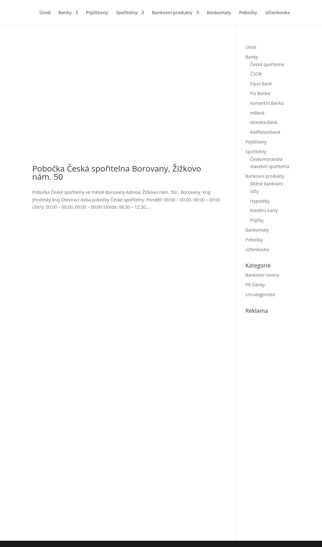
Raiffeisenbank (265, 132)
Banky (65, 12)
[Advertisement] (284, 425)
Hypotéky (260, 201)
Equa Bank (261, 84)
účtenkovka (277, 12)
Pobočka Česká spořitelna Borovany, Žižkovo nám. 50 (116, 172)
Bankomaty (219, 12)
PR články (255, 285)
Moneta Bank (264, 122)
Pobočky (248, 12)
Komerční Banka (267, 103)
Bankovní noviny (262, 275)
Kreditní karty (264, 210)
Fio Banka (260, 93)
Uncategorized (260, 294)
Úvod (44, 12)
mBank (257, 113)
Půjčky (257, 220)
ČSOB (256, 74)
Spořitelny (127, 12)
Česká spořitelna (267, 64)
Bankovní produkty (172, 12)
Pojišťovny (97, 12)
